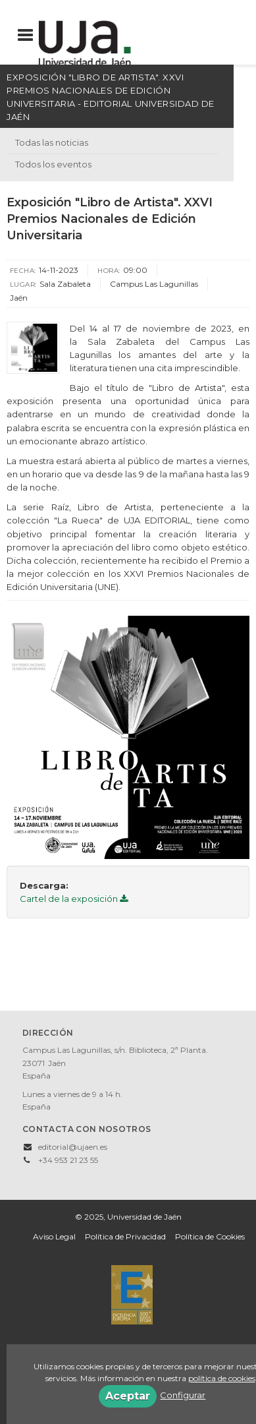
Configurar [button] (182, 1395)
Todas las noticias (51, 142)
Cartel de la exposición (74, 898)
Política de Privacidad (125, 1236)
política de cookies (221, 1378)
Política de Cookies (210, 1236)
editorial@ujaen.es (72, 1147)
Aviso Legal (54, 1236)
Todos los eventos (53, 164)
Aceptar (127, 1396)
